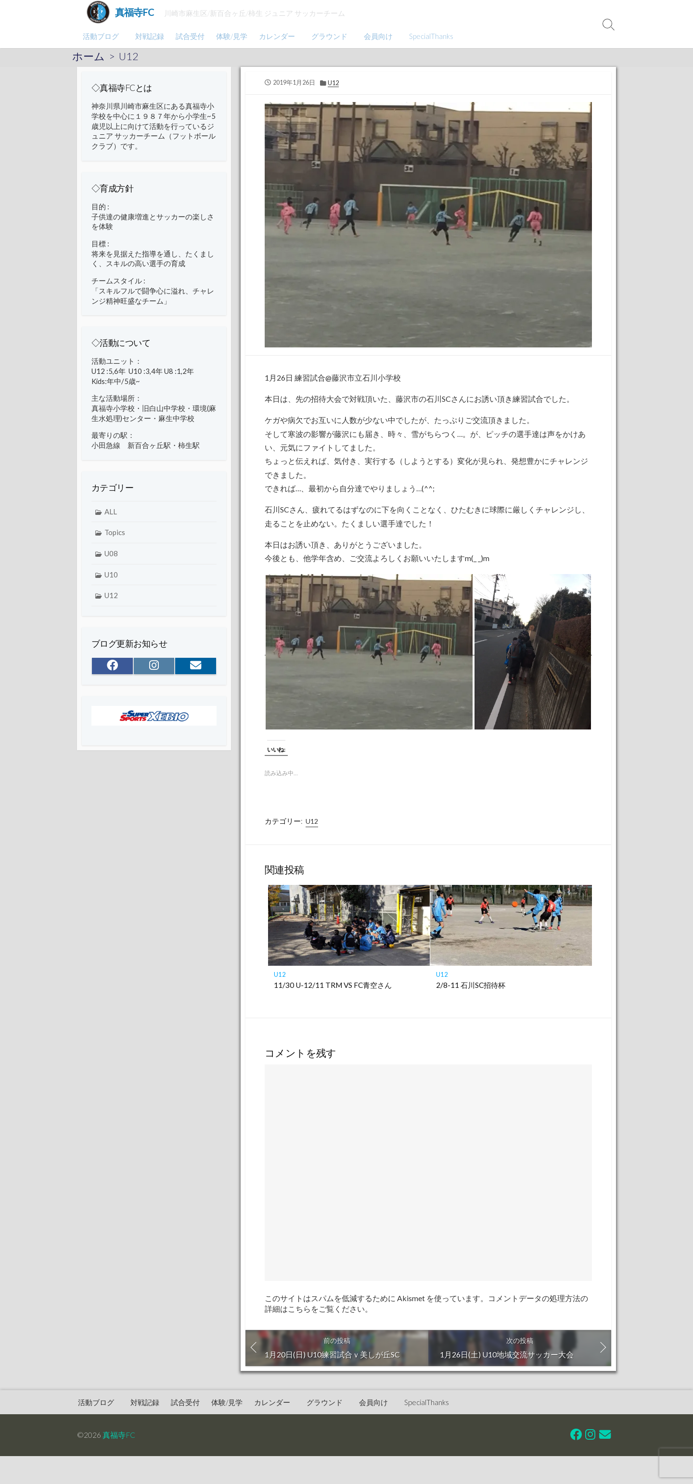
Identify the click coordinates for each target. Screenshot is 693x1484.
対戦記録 (148, 36)
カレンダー (275, 36)
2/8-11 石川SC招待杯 (470, 989)
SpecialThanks (425, 36)
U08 (111, 557)
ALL (110, 516)
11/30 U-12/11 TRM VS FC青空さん (333, 989)
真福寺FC (119, 1440)
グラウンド (326, 36)
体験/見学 (230, 36)
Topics (114, 537)
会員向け (373, 36)
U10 (111, 579)
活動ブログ (101, 36)
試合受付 (188, 36)
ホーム (88, 56)
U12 (129, 56)
